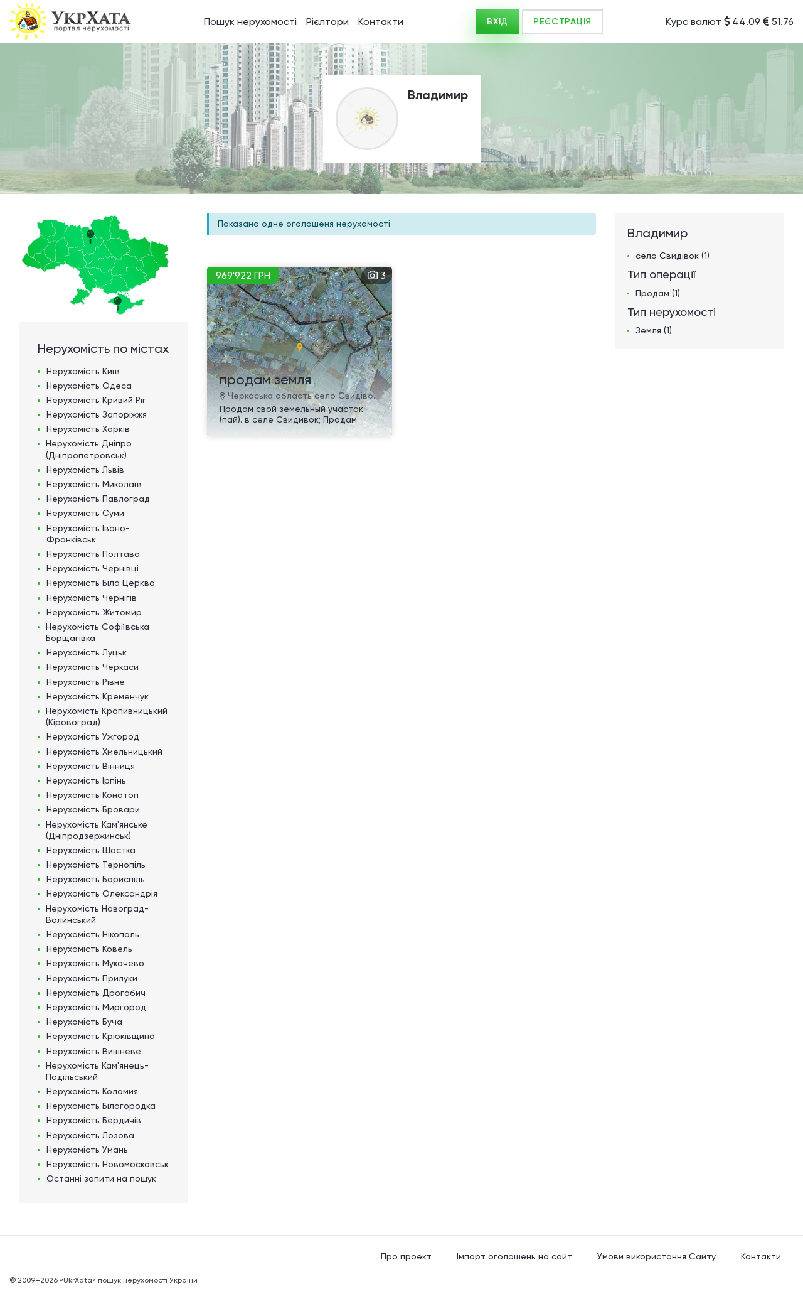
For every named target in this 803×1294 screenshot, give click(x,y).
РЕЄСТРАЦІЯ (562, 21)
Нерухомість (83, 371)
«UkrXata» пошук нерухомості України (129, 1280)
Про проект (406, 1256)
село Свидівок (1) (672, 256)
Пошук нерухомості (250, 22)
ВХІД (497, 21)
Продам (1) (657, 293)
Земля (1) (653, 330)
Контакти (380, 22)
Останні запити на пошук (101, 1178)
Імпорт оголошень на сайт (514, 1256)
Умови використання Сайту (656, 1256)
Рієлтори (327, 22)
